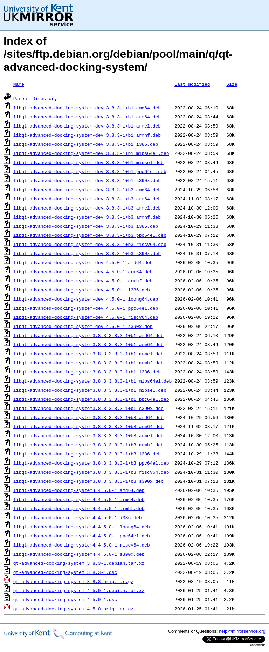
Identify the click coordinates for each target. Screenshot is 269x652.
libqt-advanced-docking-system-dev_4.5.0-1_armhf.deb (83, 280)
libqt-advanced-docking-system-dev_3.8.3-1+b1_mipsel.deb (88, 162)
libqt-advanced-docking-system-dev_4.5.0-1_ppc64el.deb (85, 308)
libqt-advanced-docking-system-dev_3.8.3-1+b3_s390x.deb (87, 253)
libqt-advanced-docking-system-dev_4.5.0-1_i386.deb (81, 290)
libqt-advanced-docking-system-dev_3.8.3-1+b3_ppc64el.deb (89, 235)
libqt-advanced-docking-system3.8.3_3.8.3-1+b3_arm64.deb (88, 426)
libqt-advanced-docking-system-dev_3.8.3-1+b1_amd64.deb (87, 107)
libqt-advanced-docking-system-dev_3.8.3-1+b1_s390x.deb (87, 180)
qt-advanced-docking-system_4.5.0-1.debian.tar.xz (78, 590)
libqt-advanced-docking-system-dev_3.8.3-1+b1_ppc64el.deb (89, 171)
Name (18, 84)
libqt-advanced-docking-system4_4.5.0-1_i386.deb (77, 517)
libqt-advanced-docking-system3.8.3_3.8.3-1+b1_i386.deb (87, 372)
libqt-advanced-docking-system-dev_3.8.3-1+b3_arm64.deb (87, 198)
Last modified (192, 84)
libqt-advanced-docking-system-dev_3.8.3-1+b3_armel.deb (87, 208)
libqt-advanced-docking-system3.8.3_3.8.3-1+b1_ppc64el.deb (91, 399)
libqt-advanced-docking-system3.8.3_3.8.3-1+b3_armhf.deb (88, 444)
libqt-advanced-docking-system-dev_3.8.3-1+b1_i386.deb (85, 144)
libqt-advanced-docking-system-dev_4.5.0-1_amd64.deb (83, 262)
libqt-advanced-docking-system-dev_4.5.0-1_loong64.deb (85, 299)
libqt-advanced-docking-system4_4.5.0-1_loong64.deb (81, 526)
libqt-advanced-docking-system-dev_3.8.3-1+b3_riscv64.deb (89, 244)
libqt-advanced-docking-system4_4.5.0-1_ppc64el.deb (81, 536)
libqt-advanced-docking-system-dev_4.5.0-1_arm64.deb (83, 271)
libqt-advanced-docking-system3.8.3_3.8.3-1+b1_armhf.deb (88, 362)
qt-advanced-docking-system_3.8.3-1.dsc (65, 572)
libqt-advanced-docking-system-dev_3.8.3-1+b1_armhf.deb (87, 135)
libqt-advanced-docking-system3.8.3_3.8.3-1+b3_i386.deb (87, 454)
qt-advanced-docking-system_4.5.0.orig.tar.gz (73, 608)
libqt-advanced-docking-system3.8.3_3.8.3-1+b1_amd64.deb (88, 335)
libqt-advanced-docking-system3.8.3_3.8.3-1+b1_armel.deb (88, 353)
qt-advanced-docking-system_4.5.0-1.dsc (65, 599)
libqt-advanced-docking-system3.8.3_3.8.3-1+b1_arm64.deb (88, 344)
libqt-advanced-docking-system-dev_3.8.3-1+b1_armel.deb (87, 126)
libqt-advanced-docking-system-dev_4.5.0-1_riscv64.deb (85, 317)
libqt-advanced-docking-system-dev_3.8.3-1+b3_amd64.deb (87, 189)
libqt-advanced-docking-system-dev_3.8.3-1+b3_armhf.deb (87, 217)
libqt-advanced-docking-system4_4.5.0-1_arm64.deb (78, 499)
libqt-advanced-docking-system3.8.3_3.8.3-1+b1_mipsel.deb (89, 390)
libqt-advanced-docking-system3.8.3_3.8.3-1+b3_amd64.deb (88, 417)
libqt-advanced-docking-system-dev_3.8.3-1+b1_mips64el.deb (91, 153)
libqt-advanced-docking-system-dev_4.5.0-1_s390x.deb (83, 326)
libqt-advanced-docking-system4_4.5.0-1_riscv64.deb (81, 545)
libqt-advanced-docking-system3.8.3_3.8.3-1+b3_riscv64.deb (91, 472)
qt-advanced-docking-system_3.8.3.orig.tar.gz (73, 581)
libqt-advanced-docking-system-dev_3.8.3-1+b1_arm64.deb (87, 117)
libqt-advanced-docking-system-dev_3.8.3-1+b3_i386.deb (85, 226)
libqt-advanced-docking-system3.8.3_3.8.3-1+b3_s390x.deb (88, 481)
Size (231, 84)
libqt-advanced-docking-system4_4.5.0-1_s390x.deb (78, 554)
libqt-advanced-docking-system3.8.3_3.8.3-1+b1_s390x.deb (88, 408)
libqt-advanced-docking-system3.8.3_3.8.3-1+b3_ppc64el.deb (91, 463)
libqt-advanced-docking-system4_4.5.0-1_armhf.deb (78, 508)
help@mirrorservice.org (242, 631)
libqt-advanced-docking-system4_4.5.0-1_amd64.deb (78, 490)
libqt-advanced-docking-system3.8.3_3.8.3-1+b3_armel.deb (88, 435)
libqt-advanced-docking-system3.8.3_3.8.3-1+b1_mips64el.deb (92, 381)
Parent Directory (35, 98)
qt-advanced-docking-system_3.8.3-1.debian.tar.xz (78, 563)
